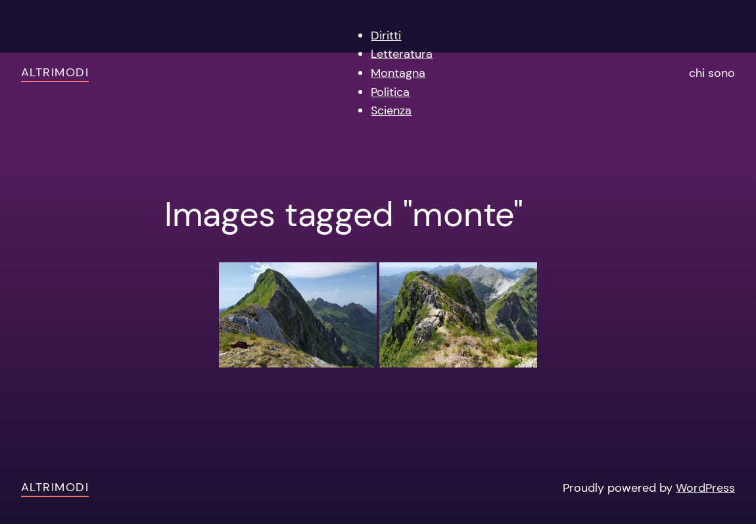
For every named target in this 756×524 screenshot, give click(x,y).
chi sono (712, 73)
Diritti (386, 35)
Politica (390, 92)
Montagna (398, 73)
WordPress (705, 488)
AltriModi (55, 72)
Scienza (391, 110)
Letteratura (402, 54)
